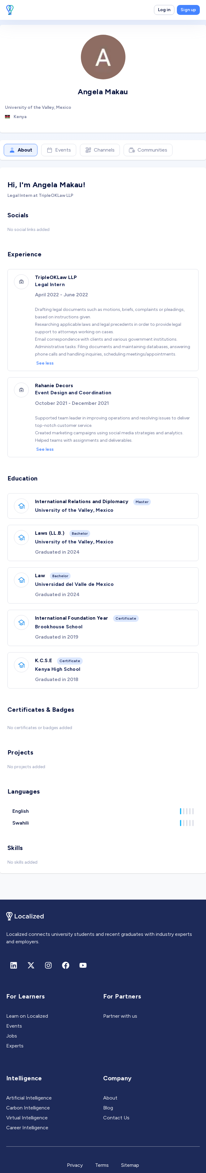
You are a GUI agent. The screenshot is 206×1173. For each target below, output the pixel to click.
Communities (148, 150)
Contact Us (116, 1118)
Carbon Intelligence (28, 1108)
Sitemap (130, 1165)
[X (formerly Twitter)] (31, 965)
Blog (108, 1108)
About (20, 150)
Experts (15, 1046)
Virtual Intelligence (27, 1118)
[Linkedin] (13, 965)
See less (45, 363)
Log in (164, 9)
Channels (100, 150)
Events (58, 150)
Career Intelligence (27, 1128)
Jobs (11, 1036)
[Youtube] (83, 965)
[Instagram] (48, 965)
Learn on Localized (27, 1016)
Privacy (75, 1165)
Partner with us (120, 1016)
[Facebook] (65, 965)
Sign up (188, 9)
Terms (102, 1165)
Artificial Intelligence (29, 1098)
